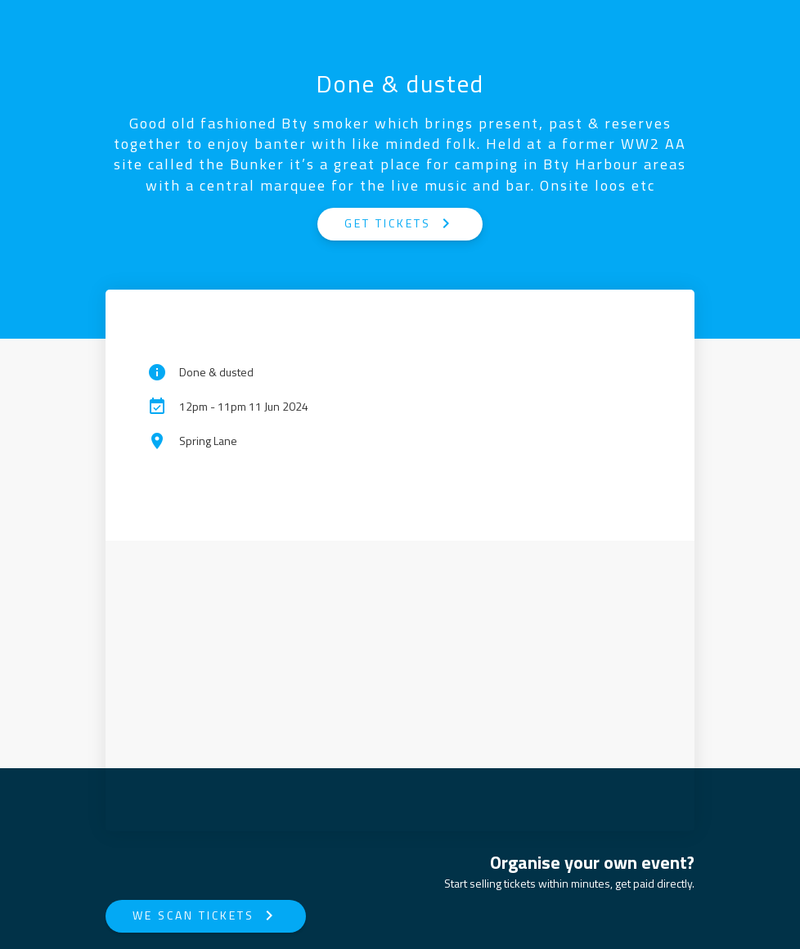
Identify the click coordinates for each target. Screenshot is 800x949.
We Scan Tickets (206, 915)
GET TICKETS (400, 223)
